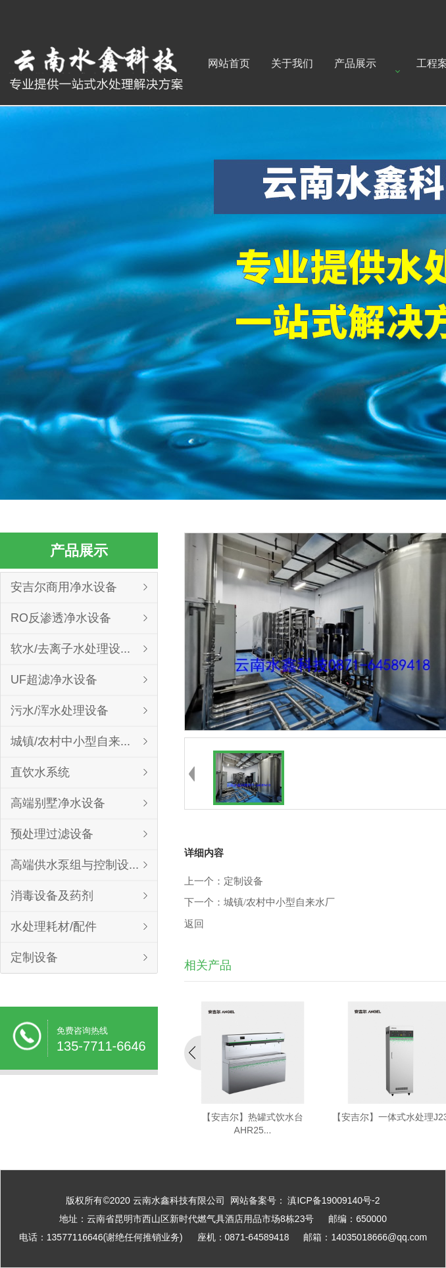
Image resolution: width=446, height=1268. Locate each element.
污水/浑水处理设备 (60, 710)
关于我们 (292, 63)
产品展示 (355, 63)
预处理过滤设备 (52, 834)
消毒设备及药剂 (52, 895)
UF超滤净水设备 (54, 679)
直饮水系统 (40, 772)
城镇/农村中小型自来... (70, 741)
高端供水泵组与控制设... (75, 864)
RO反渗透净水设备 (61, 617)
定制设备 (34, 957)
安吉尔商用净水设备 (64, 587)
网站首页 (229, 63)
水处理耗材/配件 (54, 926)
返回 (194, 924)
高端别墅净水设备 (58, 803)
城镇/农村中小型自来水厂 (279, 902)
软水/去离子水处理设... (70, 648)
